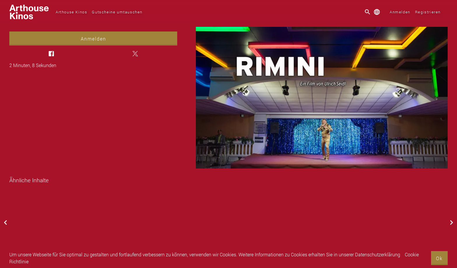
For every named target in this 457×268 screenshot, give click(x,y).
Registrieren (428, 12)
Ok (439, 258)
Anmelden (400, 12)
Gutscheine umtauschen (117, 12)
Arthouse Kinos (71, 12)
